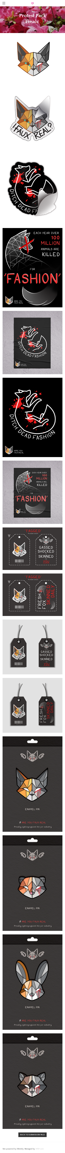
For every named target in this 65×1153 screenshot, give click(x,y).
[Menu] (4, 3)
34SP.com (39, 1149)
